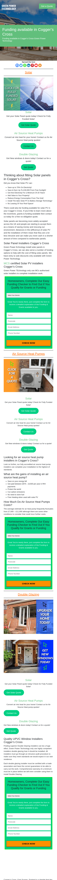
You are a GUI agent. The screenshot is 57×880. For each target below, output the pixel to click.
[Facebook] (17, 65)
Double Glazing (28, 154)
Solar (28, 112)
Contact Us (28, 146)
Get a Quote (47, 6)
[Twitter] (21, 65)
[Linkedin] (28, 65)
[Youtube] (36, 65)
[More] (40, 65)
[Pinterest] (32, 65)
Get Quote (28, 167)
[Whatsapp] (24, 65)
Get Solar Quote (28, 125)
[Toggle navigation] (37, 6)
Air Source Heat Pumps (28, 133)
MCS (7, 263)
